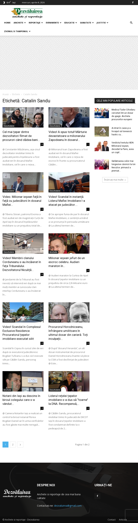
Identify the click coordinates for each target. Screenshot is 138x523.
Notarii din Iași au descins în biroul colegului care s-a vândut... (21, 400)
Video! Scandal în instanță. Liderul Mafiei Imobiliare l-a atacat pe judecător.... (67, 200)
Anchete (20, 22)
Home (7, 22)
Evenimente (53, 22)
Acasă (6, 94)
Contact (112, 519)
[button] (131, 23)
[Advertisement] (69, 62)
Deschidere (9, 126)
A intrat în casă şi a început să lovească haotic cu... (122, 131)
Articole (123, 519)
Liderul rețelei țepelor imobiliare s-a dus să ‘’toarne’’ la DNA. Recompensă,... (68, 400)
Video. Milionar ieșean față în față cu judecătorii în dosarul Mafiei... (22, 200)
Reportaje (36, 22)
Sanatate (87, 22)
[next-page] (20, 445)
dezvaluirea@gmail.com (68, 505)
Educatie (70, 22)
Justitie (102, 22)
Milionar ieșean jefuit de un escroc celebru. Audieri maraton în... (67, 262)
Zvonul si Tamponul (17, 31)
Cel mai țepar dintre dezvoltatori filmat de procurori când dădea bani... (21, 136)
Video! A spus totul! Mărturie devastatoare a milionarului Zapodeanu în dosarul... (68, 136)
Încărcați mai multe (115, 179)
